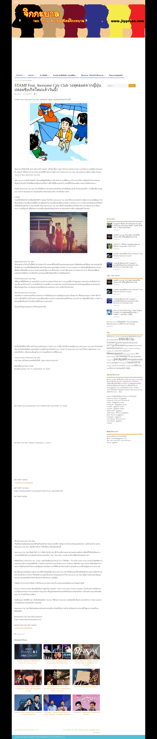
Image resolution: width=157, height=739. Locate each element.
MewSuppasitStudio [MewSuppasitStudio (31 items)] (129, 354)
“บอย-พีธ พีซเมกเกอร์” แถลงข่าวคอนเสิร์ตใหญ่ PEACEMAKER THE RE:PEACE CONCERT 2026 (125, 265)
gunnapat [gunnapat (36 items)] (129, 345)
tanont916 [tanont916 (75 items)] (133, 362)
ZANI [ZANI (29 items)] (132, 365)
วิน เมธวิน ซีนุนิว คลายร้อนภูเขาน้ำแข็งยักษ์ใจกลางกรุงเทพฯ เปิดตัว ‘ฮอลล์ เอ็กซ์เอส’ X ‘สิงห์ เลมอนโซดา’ (127, 225)
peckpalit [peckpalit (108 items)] (120, 359)
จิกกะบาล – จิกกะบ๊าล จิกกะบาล (92, 75)
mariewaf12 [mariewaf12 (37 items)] (126, 351)
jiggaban (18, 94)
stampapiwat (20, 634)
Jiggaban (119, 421)
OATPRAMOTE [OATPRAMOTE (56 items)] (123, 356)
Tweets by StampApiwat (23, 482)
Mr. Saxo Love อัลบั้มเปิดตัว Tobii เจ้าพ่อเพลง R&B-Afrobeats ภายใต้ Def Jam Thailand (122, 323)
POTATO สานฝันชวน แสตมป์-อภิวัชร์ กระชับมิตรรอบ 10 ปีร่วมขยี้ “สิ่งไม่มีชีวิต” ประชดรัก (28, 689)
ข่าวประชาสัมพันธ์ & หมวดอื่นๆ (64, 75)
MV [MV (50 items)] (137, 353)
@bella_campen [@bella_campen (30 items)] (115, 336)
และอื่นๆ (109, 423)
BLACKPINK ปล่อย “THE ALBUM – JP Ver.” (27, 730)
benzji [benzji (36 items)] (116, 340)
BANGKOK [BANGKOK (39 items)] (132, 336)
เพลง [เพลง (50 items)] (128, 368)
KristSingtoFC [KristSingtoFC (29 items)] (137, 348)
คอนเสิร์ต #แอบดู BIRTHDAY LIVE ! (86, 686)
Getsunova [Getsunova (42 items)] (133, 342)
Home (16, 2)
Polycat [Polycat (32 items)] (109, 363)
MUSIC (31, 75)
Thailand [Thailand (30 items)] (109, 365)
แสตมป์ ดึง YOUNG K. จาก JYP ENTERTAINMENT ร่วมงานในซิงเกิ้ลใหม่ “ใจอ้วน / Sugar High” (57, 689)
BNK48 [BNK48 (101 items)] (124, 339)
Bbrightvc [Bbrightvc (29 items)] (139, 336)
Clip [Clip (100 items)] (131, 339)
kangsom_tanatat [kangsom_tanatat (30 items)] (128, 348)
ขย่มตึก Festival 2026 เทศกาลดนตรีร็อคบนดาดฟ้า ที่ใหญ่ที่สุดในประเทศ (126, 236)
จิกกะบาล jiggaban (120, 398)
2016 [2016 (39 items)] (108, 336)
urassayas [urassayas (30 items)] (128, 365)
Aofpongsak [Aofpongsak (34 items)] (124, 337)
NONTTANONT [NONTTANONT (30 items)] (111, 356)
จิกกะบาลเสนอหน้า (116, 75)
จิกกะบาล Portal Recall (121, 400)
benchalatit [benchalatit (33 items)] (110, 340)
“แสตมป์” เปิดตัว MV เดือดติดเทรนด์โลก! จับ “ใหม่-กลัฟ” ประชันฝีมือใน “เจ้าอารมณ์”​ (86, 663)
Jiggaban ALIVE (119, 406)
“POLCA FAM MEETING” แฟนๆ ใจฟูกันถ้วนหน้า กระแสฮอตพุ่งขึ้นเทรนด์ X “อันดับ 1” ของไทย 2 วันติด (127, 312)
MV (37, 94)
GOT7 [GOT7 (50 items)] (109, 345)
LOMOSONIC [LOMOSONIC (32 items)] (118, 351)
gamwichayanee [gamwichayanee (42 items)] (122, 342)
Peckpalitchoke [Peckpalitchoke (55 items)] (135, 359)
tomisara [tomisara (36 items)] (122, 365)
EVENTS (19, 75)
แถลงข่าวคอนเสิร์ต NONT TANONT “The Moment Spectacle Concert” (127, 255)
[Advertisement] (78, 57)
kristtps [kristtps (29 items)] (109, 351)
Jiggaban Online (119, 409)
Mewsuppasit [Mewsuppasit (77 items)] (115, 353)
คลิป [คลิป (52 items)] (136, 365)
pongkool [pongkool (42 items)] (115, 362)
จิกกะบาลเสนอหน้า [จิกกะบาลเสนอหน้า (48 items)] (118, 368)
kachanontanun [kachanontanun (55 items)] (115, 348)
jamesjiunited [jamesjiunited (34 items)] (137, 345)
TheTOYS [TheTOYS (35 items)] (115, 366)
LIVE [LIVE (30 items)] (112, 351)
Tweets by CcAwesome (23, 628)
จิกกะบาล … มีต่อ (116, 392)
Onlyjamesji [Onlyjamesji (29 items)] (110, 360)
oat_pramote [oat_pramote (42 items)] (136, 356)
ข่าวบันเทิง (43, 75)
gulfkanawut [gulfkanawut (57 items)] (119, 345)
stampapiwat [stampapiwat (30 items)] (123, 363)
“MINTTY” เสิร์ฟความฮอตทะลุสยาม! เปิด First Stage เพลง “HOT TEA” (126, 245)
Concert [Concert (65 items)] (111, 342)
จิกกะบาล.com (120, 419)
